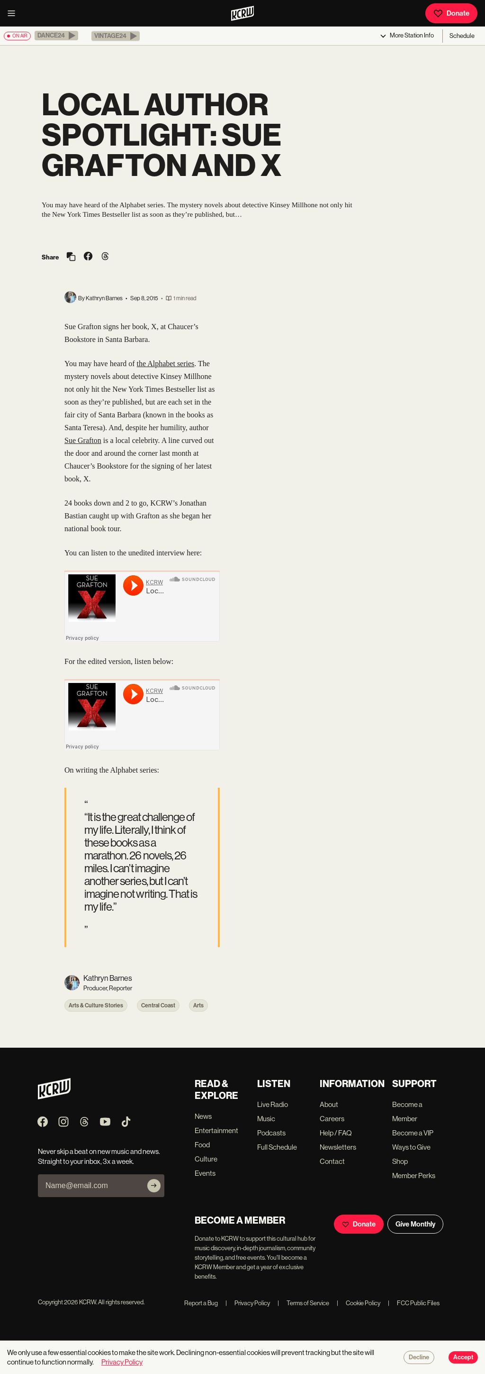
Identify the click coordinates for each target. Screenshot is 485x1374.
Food (202, 1145)
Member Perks (413, 1175)
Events (205, 1173)
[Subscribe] (154, 1185)
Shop (400, 1161)
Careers (332, 1119)
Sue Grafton (82, 440)
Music (266, 1119)
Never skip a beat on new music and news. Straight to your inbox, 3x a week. (99, 1156)
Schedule (462, 35)
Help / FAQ (336, 1133)
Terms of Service (303, 1303)
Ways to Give (411, 1147)
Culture (206, 1159)
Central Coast (158, 1005)
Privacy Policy (247, 1303)
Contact (332, 1161)
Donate (451, 13)
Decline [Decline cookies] (419, 1357)
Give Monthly (415, 1224)
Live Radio (272, 1104)
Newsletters (338, 1147)
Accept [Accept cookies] (463, 1357)
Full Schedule (277, 1147)
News (203, 1116)
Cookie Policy (358, 1303)
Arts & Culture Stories (96, 1005)
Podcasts (271, 1133)
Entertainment (216, 1130)
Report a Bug (201, 1303)
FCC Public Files (414, 1303)
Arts (198, 1005)
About (329, 1104)
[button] (56, 35)
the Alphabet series (166, 364)
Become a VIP (412, 1133)
